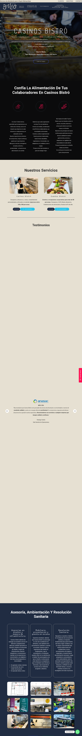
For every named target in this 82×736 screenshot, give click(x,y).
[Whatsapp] (77, 732)
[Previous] (7, 411)
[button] (41, 61)
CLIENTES (61, 1)
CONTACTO (79, 1)
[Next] (74, 411)
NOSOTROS (69, 1)
